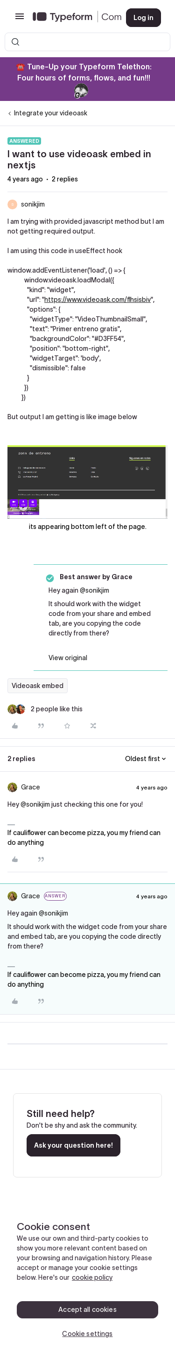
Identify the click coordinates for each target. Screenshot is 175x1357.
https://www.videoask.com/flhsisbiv (97, 299)
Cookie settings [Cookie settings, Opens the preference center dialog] (87, 1333)
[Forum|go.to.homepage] (72, 18)
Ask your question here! (73, 1145)
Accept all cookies (87, 1309)
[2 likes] (45, 709)
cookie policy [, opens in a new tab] (92, 1277)
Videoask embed (37, 685)
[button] (19, 19)
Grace (30, 787)
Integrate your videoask (50, 113)
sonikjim (33, 204)
